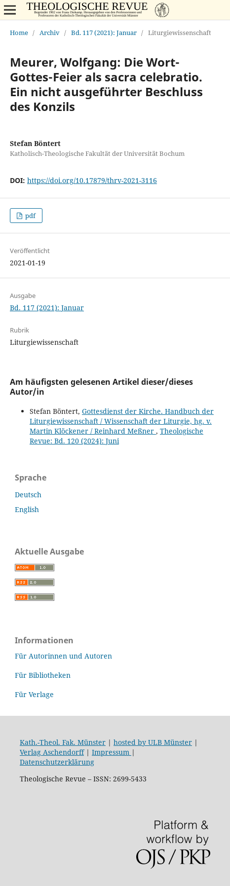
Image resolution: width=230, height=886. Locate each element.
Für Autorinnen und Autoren (63, 656)
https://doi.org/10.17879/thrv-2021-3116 (92, 180)
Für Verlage (34, 694)
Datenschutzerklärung (57, 762)
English (27, 509)
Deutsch (28, 494)
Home (19, 32)
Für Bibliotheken (43, 675)
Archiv (49, 32)
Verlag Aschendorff (52, 752)
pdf (30, 215)
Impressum (111, 752)
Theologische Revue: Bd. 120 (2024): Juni (116, 435)
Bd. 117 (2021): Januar (104, 32)
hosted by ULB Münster (153, 742)
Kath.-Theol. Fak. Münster (63, 742)
